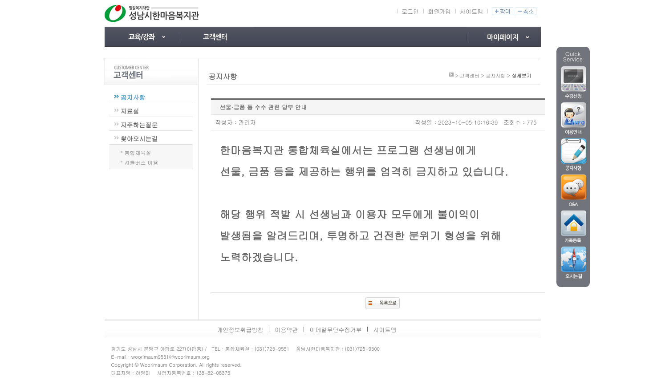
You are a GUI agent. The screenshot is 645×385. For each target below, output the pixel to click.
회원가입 (439, 11)
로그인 (410, 11)
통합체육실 (138, 152)
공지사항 (133, 97)
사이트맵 (471, 11)
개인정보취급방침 (240, 329)
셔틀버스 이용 (141, 161)
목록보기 (382, 302)
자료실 (130, 110)
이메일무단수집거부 (336, 329)
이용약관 (286, 329)
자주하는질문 (139, 124)
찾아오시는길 (139, 138)
